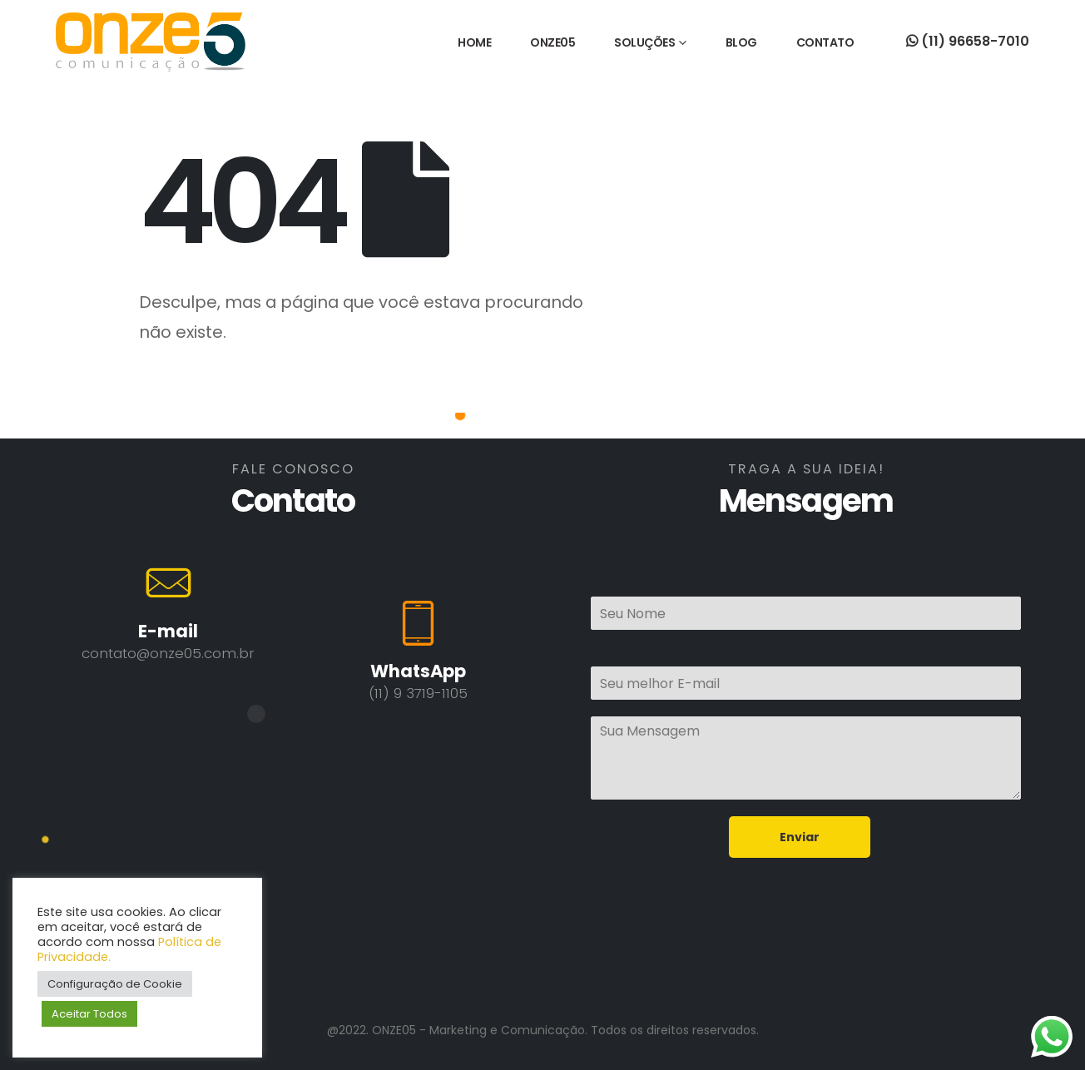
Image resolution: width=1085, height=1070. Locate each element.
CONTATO (825, 42)
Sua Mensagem (806, 758)
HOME (474, 42)
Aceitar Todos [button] (89, 1014)
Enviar (800, 837)
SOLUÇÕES (644, 42)
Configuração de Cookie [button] (114, 984)
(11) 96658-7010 (967, 41)
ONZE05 (552, 42)
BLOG (741, 42)
